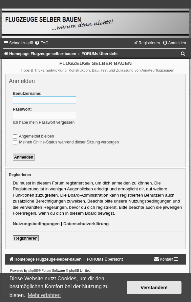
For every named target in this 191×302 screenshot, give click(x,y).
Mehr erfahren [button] (44, 295)
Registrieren (25, 238)
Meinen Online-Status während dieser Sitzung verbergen (66, 142)
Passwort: (22, 109)
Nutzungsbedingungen (36, 223)
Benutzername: (27, 93)
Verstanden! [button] (154, 287)
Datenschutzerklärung (86, 223)
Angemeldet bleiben (33, 136)
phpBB (33, 270)
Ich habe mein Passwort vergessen (43, 122)
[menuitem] (41, 43)
